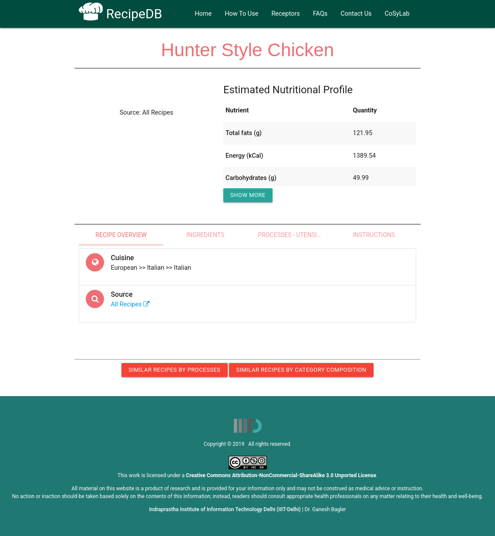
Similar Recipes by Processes (174, 369)
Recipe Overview (121, 234)
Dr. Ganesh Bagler (325, 509)
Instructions (374, 234)
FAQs (320, 13)
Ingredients (205, 234)
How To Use (241, 13)
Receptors (285, 13)
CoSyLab (397, 13)
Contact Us (355, 13)
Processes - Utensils (290, 234)
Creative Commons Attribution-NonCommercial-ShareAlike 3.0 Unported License (281, 475)
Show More (248, 195)
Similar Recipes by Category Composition (301, 369)
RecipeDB (120, 13)
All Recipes (130, 304)
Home (203, 13)
